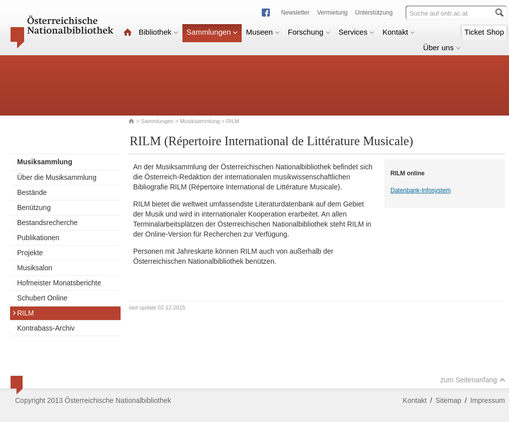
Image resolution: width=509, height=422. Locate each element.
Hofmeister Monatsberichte (59, 283)
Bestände (32, 192)
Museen (262, 32)
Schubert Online (42, 298)
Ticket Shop (484, 32)
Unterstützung (374, 12)
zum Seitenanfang (472, 380)
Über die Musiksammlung (56, 177)
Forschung (309, 32)
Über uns (442, 47)
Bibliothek (158, 32)
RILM (23, 313)
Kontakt (398, 32)
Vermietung (332, 12)
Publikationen (38, 238)
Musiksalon (34, 268)
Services (357, 32)
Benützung (34, 207)
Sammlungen (212, 32)
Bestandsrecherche (47, 223)
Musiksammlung (200, 121)
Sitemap (448, 400)
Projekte (30, 253)
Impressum (487, 400)
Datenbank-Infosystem (420, 190)
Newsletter (295, 12)
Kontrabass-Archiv (45, 328)
